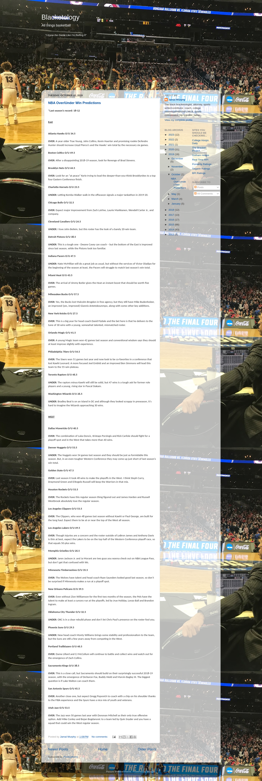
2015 (172, 224)
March (175, 198)
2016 (172, 219)
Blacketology (60, 17)
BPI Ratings (198, 173)
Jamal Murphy (176, 99)
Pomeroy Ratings (202, 164)
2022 (172, 139)
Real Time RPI (200, 159)
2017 (172, 214)
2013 (172, 234)
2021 (172, 144)
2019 (172, 154)
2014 (172, 229)
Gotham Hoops (200, 155)
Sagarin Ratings (201, 168)
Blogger (151, 771)
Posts (199, 187)
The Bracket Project (199, 149)
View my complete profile (179, 120)
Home (102, 749)
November (177, 166)
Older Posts (147, 749)
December (177, 158)
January (176, 203)
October (176, 174)
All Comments (203, 193)
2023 (172, 134)
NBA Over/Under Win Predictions (74, 103)
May (174, 194)
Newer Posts (58, 749)
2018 (172, 209)
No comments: (100, 736)
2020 (172, 149)
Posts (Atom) (70, 756)
